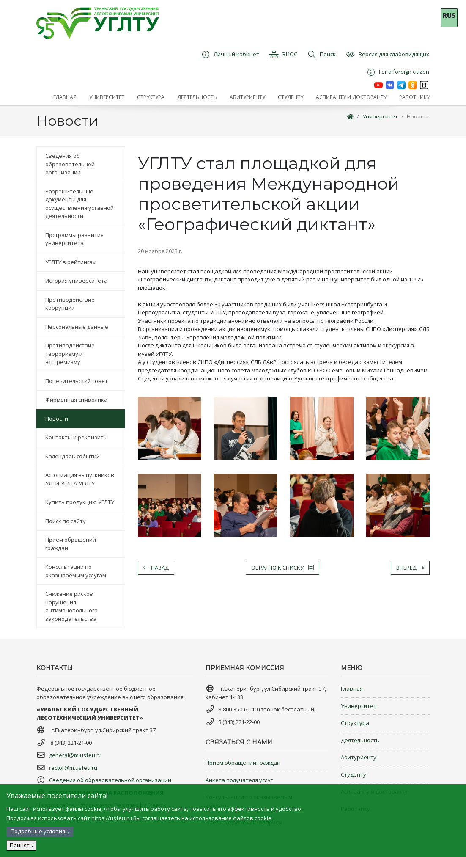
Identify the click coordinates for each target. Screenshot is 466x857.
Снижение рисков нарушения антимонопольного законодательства (71, 606)
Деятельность (360, 740)
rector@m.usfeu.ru (73, 768)
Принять (21, 845)
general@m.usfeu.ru (75, 755)
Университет (380, 116)
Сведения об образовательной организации (70, 164)
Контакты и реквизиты (76, 437)
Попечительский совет (76, 381)
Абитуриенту (358, 757)
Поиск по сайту (65, 521)
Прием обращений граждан (70, 544)
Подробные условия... (40, 831)
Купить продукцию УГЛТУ (79, 502)
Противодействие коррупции (70, 304)
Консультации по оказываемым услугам (75, 571)
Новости (418, 116)
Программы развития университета (74, 239)
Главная (352, 688)
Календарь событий (72, 456)
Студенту (353, 774)
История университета (76, 280)
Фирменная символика (76, 399)
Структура (355, 723)
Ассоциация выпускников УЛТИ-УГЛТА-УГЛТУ (79, 479)
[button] (107, 97)
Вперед (410, 567)
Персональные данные (76, 327)
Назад (156, 567)
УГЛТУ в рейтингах (70, 262)
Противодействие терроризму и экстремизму (70, 354)
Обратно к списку (282, 567)
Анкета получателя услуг (239, 780)
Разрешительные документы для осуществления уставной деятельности (79, 203)
